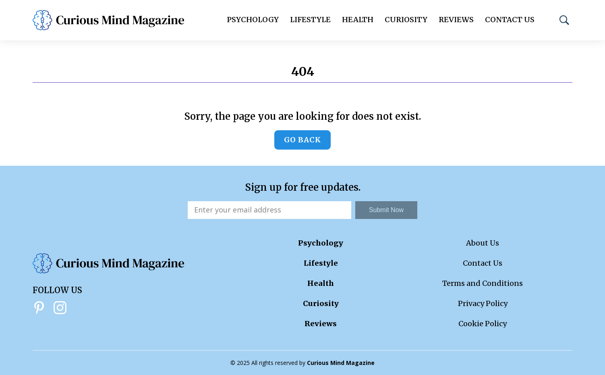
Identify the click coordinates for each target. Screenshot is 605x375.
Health (357, 19)
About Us (482, 243)
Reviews (456, 19)
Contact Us (510, 19)
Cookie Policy (482, 323)
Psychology (253, 19)
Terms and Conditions (482, 283)
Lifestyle (310, 19)
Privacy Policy (483, 303)
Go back (302, 139)
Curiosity (406, 19)
